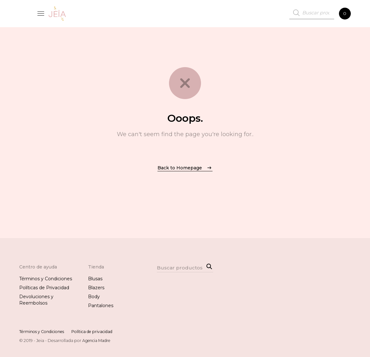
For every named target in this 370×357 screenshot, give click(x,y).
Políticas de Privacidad (44, 288)
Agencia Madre (97, 340)
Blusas (95, 279)
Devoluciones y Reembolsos (36, 300)
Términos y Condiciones (45, 279)
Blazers (96, 288)
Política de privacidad (98, 331)
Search (208, 265)
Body (94, 296)
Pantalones (100, 305)
